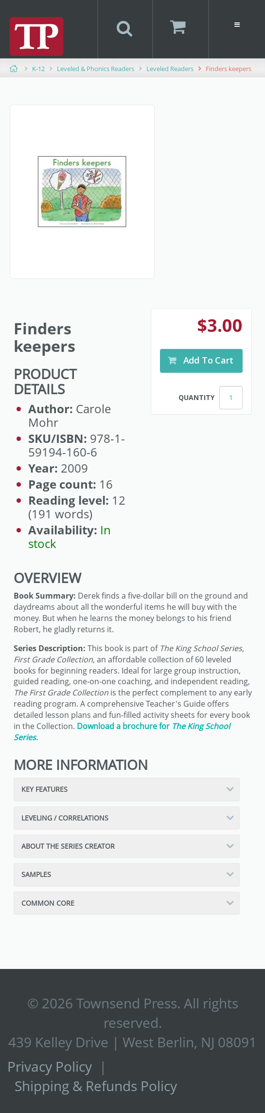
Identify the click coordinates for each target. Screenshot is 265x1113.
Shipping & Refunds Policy (96, 1086)
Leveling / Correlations (64, 817)
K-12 (38, 68)
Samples (36, 874)
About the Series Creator (68, 846)
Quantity (196, 397)
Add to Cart (207, 360)
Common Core (47, 903)
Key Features (44, 789)
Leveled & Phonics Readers (95, 68)
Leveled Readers (170, 68)
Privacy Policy (49, 1066)
